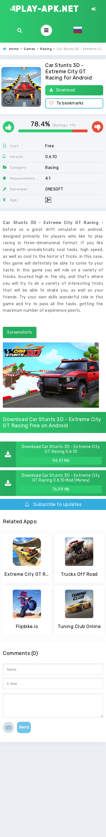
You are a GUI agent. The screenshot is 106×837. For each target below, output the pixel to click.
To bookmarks (66, 103)
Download (62, 90)
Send (24, 727)
